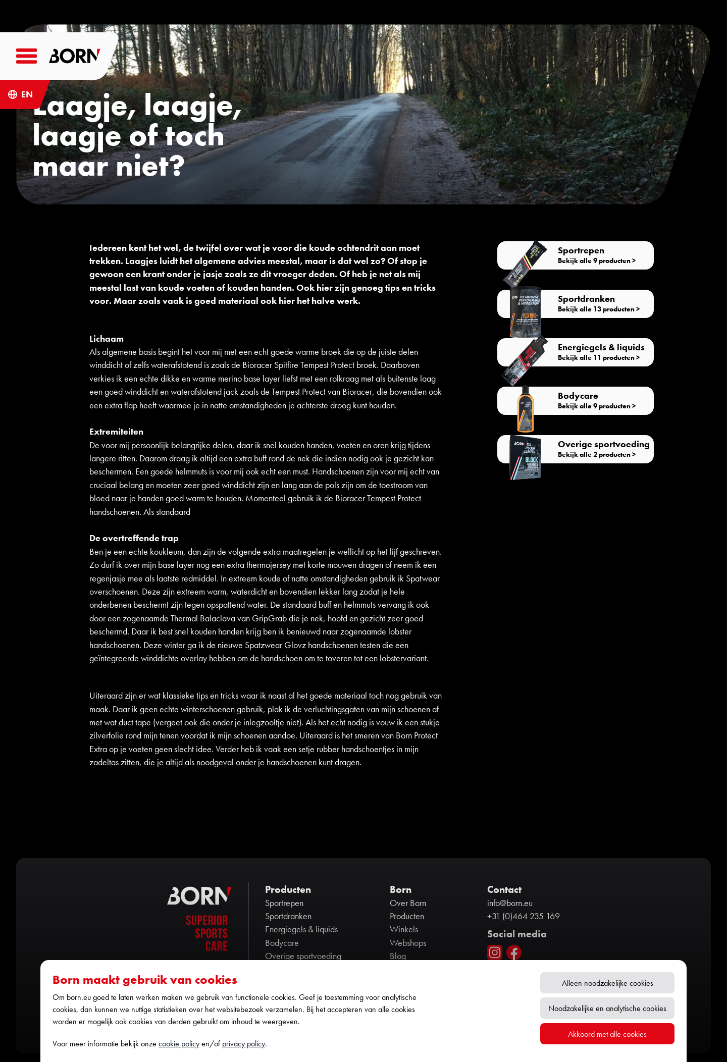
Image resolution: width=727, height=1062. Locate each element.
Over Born (408, 903)
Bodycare (282, 942)
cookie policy (179, 1043)
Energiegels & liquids (301, 929)
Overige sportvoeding (303, 956)
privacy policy (243, 1043)
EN (27, 94)
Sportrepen (284, 903)
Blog (398, 956)
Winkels (404, 929)
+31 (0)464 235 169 (523, 916)
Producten (407, 916)
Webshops (408, 942)
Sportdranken (288, 916)
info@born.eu (510, 903)
